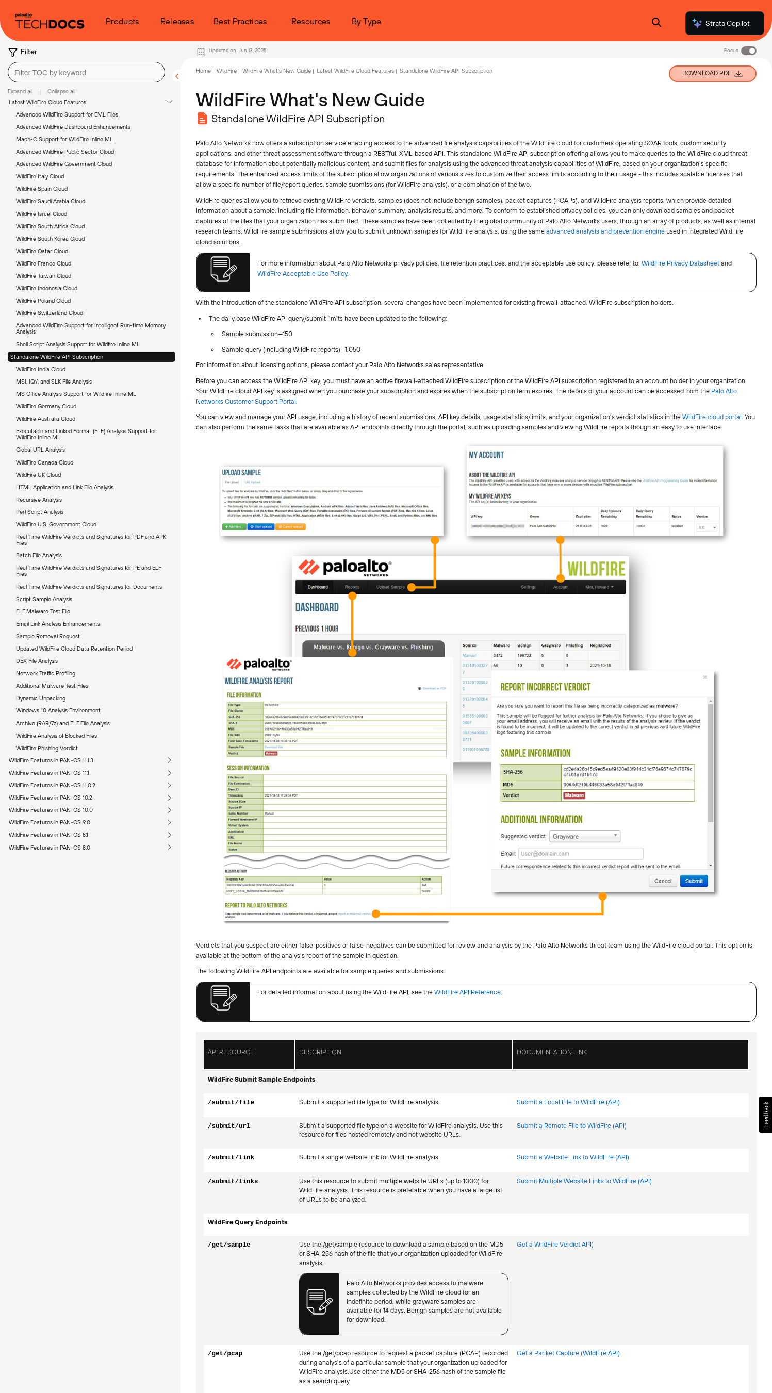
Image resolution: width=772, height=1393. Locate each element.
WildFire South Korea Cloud (50, 239)
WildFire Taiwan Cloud (43, 276)
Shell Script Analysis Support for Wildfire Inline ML (78, 344)
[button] (765, 1115)
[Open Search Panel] (656, 23)
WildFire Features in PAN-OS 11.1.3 (51, 760)
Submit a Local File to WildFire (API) (568, 1102)
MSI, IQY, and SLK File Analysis (54, 381)
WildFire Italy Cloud (40, 176)
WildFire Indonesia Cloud (46, 288)
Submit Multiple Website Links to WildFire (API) (584, 1181)
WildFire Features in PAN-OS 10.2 (50, 797)
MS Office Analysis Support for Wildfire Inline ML (76, 394)
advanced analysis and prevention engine (605, 231)
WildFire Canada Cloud (44, 462)
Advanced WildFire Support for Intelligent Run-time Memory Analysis (91, 328)
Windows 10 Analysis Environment (58, 710)
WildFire (227, 71)
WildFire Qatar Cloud (42, 251)
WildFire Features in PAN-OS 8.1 (48, 835)
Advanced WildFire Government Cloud (64, 164)
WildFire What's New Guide (276, 71)
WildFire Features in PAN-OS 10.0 (51, 810)
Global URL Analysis (40, 449)
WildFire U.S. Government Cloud (56, 524)
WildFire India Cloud (40, 369)
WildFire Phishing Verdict (47, 748)
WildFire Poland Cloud (43, 300)
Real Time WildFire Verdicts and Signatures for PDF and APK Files (91, 540)
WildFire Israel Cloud (41, 214)
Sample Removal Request (48, 636)
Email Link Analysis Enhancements (58, 624)
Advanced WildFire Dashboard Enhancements (73, 127)
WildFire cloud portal (712, 417)
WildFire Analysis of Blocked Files (56, 736)
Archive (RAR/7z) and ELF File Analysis (63, 723)
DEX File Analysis (37, 661)
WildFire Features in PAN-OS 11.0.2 (52, 785)
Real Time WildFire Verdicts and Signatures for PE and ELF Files (88, 571)
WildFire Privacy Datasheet (680, 263)
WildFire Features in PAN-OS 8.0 (49, 847)
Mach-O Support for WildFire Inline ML (64, 139)
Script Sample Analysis (44, 599)
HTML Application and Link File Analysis (64, 487)
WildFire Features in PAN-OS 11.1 (49, 773)
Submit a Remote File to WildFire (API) (572, 1126)
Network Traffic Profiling (45, 673)
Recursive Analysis (39, 499)
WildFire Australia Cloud (45, 419)
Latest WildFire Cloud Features (47, 102)
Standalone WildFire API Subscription (56, 357)
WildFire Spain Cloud (42, 189)
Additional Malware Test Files (52, 686)
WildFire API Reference (467, 992)
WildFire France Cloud (43, 263)
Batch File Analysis (39, 555)
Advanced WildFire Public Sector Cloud (65, 151)
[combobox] (86, 72)
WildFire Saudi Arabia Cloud (50, 201)
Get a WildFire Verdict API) (555, 1244)
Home (203, 71)
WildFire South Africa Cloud (50, 226)
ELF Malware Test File (43, 611)
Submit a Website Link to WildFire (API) (573, 1157)
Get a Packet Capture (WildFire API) (568, 1353)
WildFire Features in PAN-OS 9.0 (49, 822)
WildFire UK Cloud (38, 475)
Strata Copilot (720, 23)
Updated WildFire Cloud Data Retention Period (74, 648)
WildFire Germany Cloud (46, 406)
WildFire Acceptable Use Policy (302, 273)
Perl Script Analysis (39, 512)
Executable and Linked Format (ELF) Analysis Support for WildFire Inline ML (86, 434)
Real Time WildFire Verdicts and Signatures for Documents (89, 587)
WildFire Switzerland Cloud (49, 313)
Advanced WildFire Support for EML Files (67, 114)
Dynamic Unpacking (40, 698)
